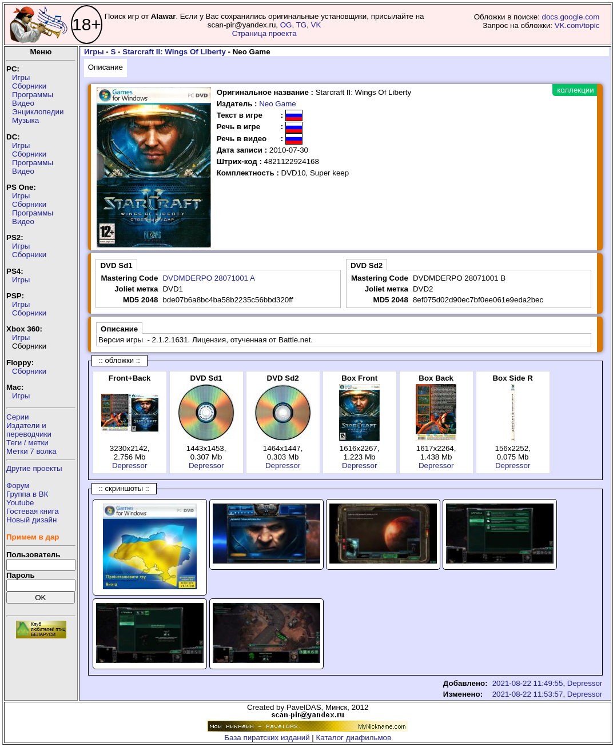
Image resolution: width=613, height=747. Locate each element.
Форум (18, 485)
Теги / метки (27, 442)
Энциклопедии (37, 111)
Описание (105, 67)
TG (301, 25)
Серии (17, 417)
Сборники (29, 86)
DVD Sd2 (367, 265)
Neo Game (277, 103)
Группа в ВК (27, 494)
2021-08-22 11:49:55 (527, 683)
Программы (32, 94)
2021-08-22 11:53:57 (527, 694)
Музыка (25, 120)
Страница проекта (264, 33)
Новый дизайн (31, 520)
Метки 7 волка (31, 451)
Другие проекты (34, 468)
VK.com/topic (577, 25)
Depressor (129, 465)
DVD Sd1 (116, 265)
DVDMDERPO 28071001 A (208, 278)
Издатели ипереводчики (28, 429)
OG (286, 25)
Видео (23, 103)
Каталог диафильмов (354, 737)
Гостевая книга (32, 511)
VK (316, 25)
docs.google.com (571, 17)
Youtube (20, 502)
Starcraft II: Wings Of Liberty (174, 51)
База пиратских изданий (266, 737)
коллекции (575, 90)
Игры (21, 77)
